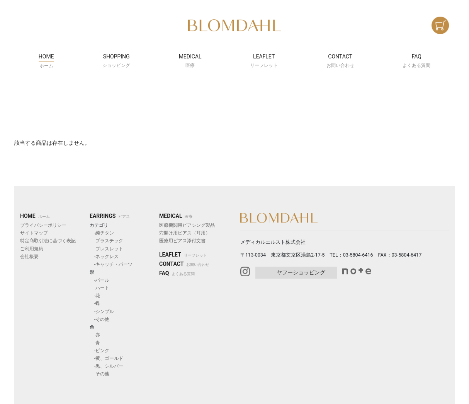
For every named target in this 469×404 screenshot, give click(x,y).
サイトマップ (34, 233)
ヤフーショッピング (301, 272)
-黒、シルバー (106, 366)
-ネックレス (104, 256)
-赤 (95, 334)
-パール (99, 280)
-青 (95, 343)
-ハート (99, 288)
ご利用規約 (31, 249)
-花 (95, 295)
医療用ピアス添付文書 (182, 240)
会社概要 (29, 256)
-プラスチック (106, 240)
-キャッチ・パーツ (111, 264)
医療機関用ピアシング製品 (187, 225)
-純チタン (102, 233)
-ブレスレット (106, 249)
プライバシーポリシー (43, 225)
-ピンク (99, 350)
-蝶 (95, 303)
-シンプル (102, 311)
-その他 (99, 319)
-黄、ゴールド (106, 358)
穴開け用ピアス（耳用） (184, 233)
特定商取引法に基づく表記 (48, 240)
